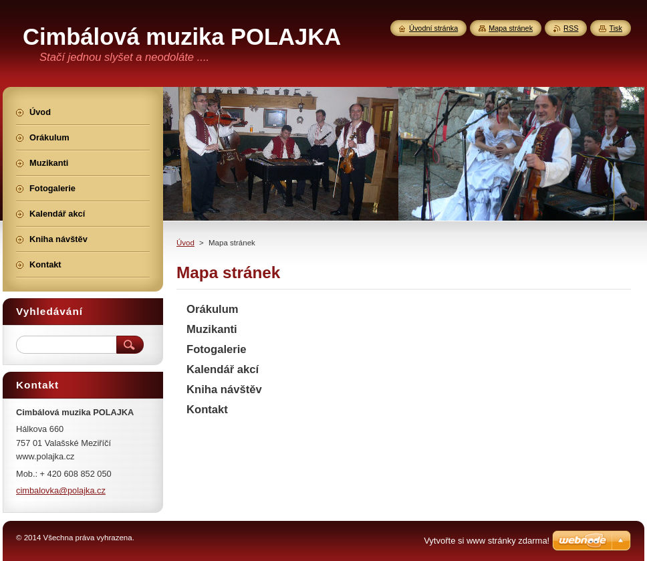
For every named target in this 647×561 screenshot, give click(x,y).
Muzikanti (211, 329)
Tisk (615, 28)
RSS (570, 28)
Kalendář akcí (222, 369)
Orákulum (212, 309)
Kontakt (207, 409)
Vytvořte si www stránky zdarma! (486, 541)
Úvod (185, 243)
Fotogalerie (216, 349)
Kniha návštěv (224, 389)
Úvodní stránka (433, 28)
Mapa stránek (511, 28)
